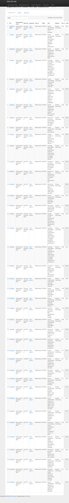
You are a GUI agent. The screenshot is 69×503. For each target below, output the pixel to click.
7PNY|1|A (11, 228)
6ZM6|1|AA (12, 49)
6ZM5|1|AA (12, 89)
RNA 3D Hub (11, 1)
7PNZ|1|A (11, 247)
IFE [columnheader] (10, 23)
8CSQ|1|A (11, 288)
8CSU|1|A (11, 298)
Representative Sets (24, 5)
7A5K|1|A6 (12, 339)
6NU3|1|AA (12, 469)
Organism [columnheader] (31, 23)
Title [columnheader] (49, 23)
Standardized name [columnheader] (19, 23)
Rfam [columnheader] (43, 23)
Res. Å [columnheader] (63, 23)
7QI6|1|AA (11, 104)
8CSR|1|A (11, 195)
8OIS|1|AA (12, 184)
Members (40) (11, 12)
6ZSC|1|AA (12, 350)
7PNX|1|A (11, 60)
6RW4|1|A (11, 171)
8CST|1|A (11, 278)
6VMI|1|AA (12, 117)
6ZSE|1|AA (12, 482)
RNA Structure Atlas (12, 5)
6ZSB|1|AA (12, 459)
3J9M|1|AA (12, 370)
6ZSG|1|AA (12, 398)
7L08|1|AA (11, 308)
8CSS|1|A (11, 79)
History (19, 12)
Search (52, 5)
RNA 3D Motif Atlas (36, 5)
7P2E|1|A (11, 34)
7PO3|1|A (11, 127)
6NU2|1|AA (12, 436)
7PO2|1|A (11, 213)
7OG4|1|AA (12, 378)
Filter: (13, 18)
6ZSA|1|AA (12, 387)
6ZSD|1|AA (12, 358)
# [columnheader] (7, 23)
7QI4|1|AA (11, 26)
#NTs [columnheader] (67, 23)
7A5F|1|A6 (12, 449)
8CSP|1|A (11, 319)
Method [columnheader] (57, 23)
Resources (45, 5)
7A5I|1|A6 (11, 329)
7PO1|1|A (11, 134)
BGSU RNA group (12, 496)
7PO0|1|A (11, 145)
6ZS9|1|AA (12, 411)
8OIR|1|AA (12, 205)
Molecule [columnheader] (26, 23)
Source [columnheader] (37, 23)
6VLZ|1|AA (12, 161)
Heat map (26, 12)
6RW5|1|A (11, 265)
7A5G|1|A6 (12, 422)
